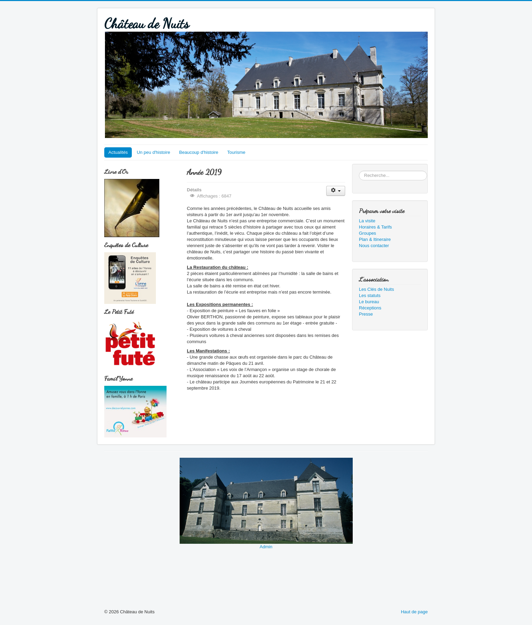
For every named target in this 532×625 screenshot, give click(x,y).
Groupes (367, 233)
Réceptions (370, 307)
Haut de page (414, 611)
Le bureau (369, 301)
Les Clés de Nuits (376, 289)
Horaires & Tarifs (375, 227)
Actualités (118, 152)
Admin (266, 546)
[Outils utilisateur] (335, 191)
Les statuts (370, 295)
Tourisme (236, 152)
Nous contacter (374, 245)
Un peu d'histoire (153, 152)
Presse (366, 314)
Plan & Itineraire (375, 239)
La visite (367, 220)
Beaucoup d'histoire (199, 152)
